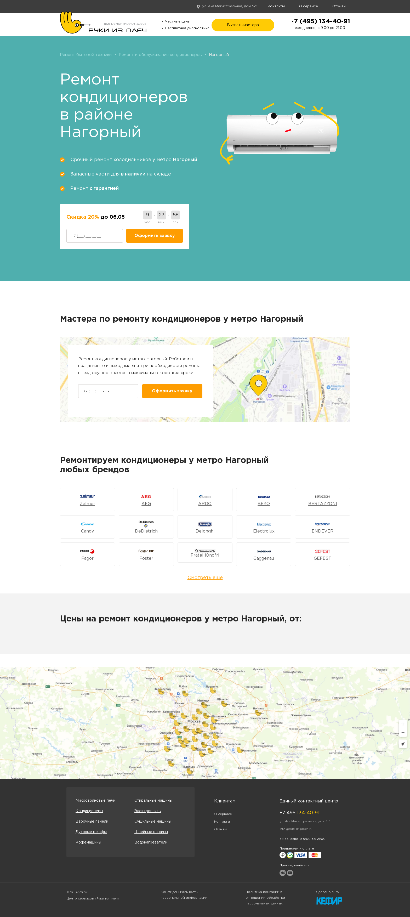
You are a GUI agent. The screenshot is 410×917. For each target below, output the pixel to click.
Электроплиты (147, 811)
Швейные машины (151, 832)
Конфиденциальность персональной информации (184, 895)
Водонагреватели (150, 842)
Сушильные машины (152, 821)
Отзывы (339, 6)
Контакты (276, 6)
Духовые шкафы (91, 832)
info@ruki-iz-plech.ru (296, 829)
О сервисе (308, 6)
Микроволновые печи (95, 800)
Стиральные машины (153, 800)
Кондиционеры (89, 811)
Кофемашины (88, 842)
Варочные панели (92, 821)
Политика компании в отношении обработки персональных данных (265, 898)
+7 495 (300, 813)
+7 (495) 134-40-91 (320, 21)
